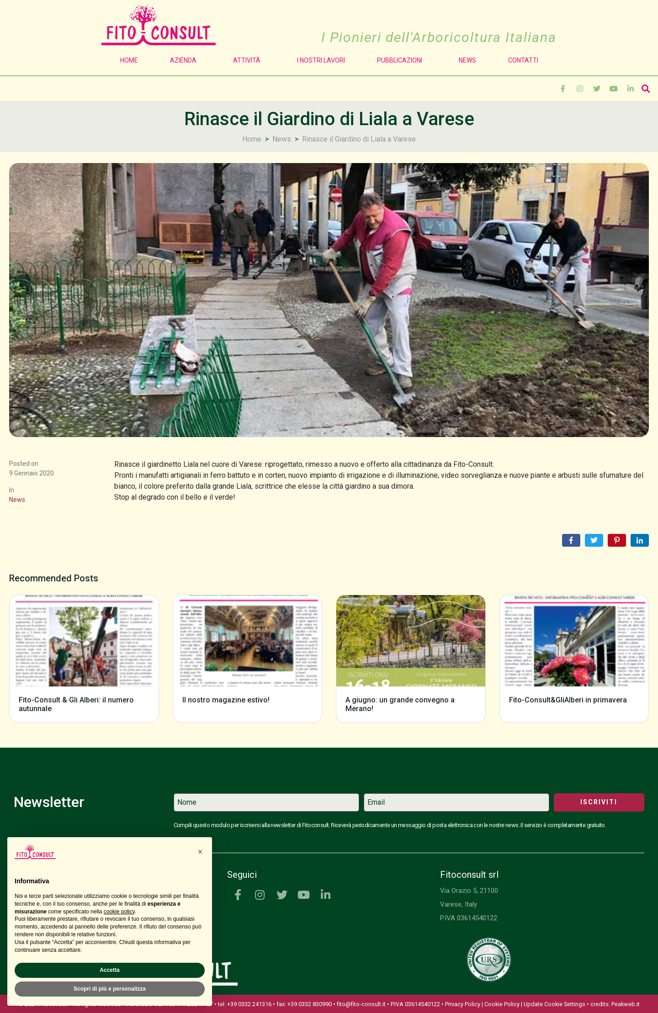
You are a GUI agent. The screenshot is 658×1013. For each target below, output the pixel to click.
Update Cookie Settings (554, 1004)
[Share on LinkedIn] (640, 540)
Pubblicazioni (402, 60)
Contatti (523, 60)
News (467, 60)
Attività (249, 60)
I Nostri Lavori (321, 60)
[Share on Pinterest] (617, 540)
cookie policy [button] (119, 911)
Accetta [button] (109, 970)
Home (129, 60)
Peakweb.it (625, 1004)
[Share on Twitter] (594, 540)
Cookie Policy (502, 1004)
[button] (200, 851)
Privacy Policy (462, 1004)
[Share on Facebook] (571, 540)
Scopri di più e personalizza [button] (110, 989)
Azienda (185, 60)
